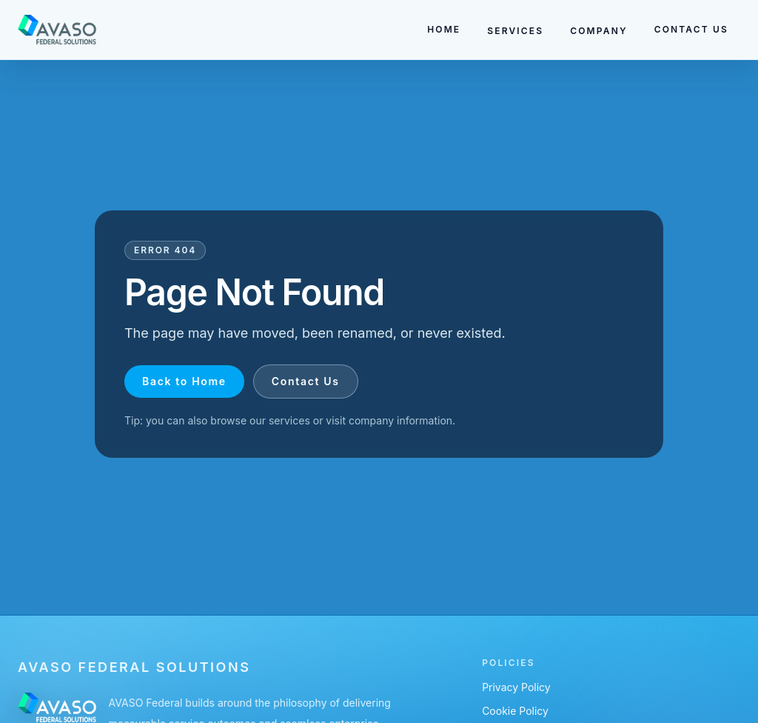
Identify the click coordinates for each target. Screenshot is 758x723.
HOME (443, 29)
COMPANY (598, 30)
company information (400, 420)
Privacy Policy (516, 687)
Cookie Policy (515, 710)
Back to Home (184, 381)
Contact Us (306, 381)
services (289, 420)
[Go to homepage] (57, 29)
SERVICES (515, 30)
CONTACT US (691, 29)
